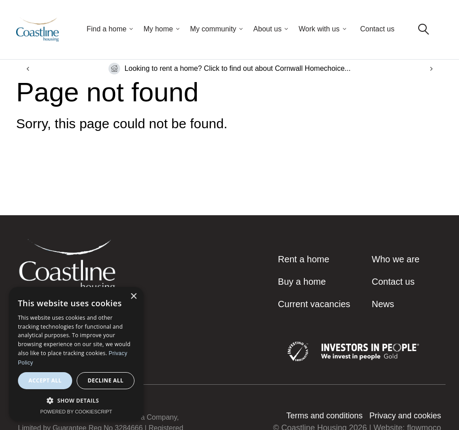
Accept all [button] (45, 380)
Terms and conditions (324, 415)
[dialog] (76, 354)
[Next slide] (431, 69)
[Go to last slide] (28, 69)
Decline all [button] (106, 380)
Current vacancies (314, 304)
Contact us (377, 29)
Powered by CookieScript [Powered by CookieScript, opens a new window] (76, 411)
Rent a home (303, 259)
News (383, 304)
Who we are (396, 259)
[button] (76, 400)
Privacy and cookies (405, 415)
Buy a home (302, 282)
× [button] (133, 296)
